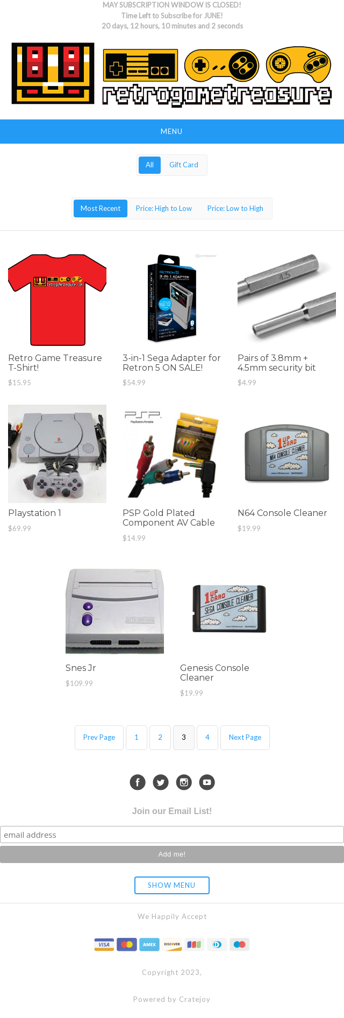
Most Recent (100, 208)
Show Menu (172, 885)
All (150, 164)
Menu (172, 131)
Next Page (245, 737)
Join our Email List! (172, 811)
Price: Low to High (235, 208)
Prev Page (99, 737)
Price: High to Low (164, 208)
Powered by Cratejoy (172, 999)
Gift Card (183, 164)
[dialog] (324, 996)
